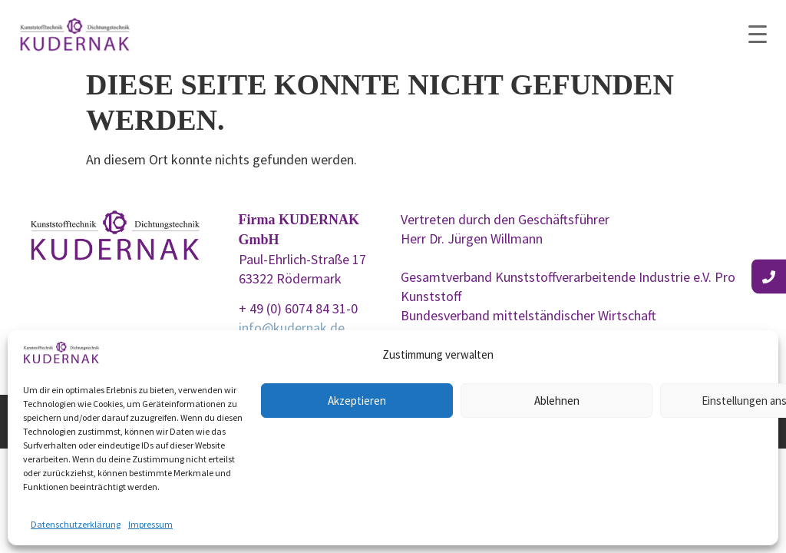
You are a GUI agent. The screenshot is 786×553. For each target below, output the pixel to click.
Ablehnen (557, 400)
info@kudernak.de (292, 327)
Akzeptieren (357, 400)
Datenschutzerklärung (76, 524)
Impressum (150, 524)
